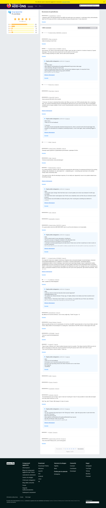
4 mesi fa (54, 158)
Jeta (50, 212)
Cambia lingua (89, 500)
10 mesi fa (55, 432)
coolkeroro (51, 279)
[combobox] (89, 5)
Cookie (21, 497)
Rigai (50, 39)
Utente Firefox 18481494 (55, 32)
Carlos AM (51, 97)
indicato (22, 500)
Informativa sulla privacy (12, 497)
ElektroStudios (52, 167)
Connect (72, 466)
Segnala (44, 21)
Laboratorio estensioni (29, 475)
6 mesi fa (57, 279)
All (39, 481)
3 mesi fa (54, 142)
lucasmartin (51, 388)
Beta (55, 468)
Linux (39, 479)
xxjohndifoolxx (52, 15)
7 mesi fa (57, 333)
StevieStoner (52, 312)
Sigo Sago (51, 91)
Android (40, 476)
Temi (36, 6)
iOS (39, 473)
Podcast (88, 476)
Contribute (73, 468)
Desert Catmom (52, 322)
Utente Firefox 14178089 (55, 48)
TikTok (88, 471)
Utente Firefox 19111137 (54, 438)
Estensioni (30, 6)
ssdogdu (51, 395)
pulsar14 (51, 344)
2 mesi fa (64, 48)
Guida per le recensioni (29, 492)
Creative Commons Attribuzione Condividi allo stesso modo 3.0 (64, 500)
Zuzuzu (51, 382)
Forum (24, 485)
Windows (41, 468)
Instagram (89, 466)
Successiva (80, 449)
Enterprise (57, 474)
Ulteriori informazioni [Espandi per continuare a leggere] (49, 74)
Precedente (59, 449)
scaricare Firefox (66, 1)
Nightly (56, 466)
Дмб (50, 158)
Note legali (27, 497)
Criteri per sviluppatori (28, 480)
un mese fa (64, 32)
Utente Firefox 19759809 (55, 258)
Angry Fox (51, 84)
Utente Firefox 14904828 (55, 148)
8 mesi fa (55, 382)
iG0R (50, 376)
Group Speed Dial (17, 12)
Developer (73, 471)
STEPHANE (51, 333)
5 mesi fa (63, 225)
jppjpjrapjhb (52, 219)
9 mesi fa (57, 388)
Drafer (50, 432)
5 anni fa (59, 15)
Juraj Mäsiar (16, 14)
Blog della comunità (28, 482)
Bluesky (88, 473)
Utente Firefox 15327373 (55, 225)
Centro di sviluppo (27, 477)
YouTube (88, 468)
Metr (50, 142)
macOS (40, 471)
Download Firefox (43, 466)
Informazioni (26, 467)
